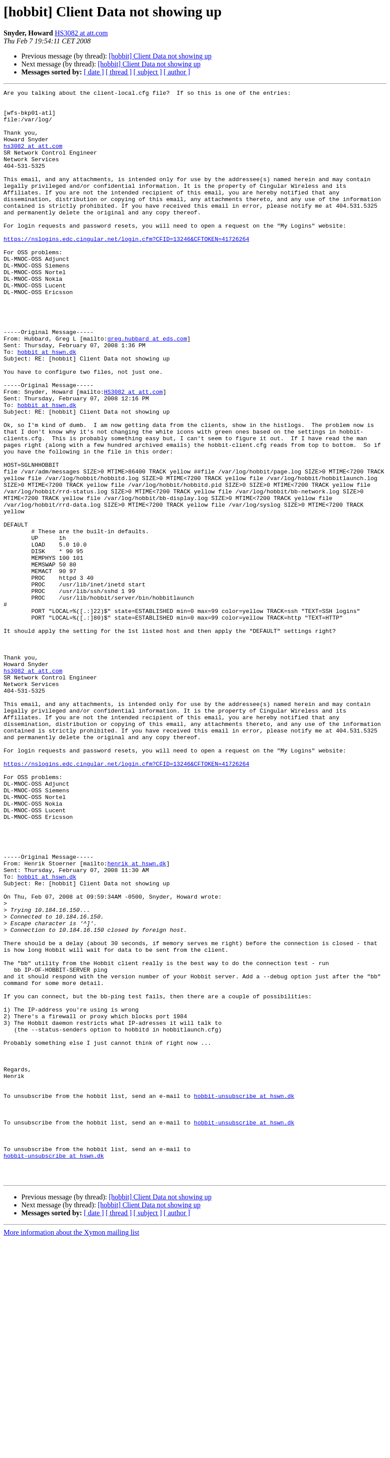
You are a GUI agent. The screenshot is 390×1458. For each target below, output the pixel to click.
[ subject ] (148, 72)
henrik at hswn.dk (136, 1019)
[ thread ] (119, 72)
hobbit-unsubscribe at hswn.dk (244, 1298)
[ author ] (177, 72)
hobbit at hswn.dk (46, 405)
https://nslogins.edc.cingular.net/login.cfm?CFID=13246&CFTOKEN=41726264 (126, 269)
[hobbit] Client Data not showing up (160, 56)
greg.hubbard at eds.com (147, 389)
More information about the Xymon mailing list (71, 1450)
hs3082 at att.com (33, 158)
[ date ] (94, 72)
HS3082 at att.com (81, 33)
